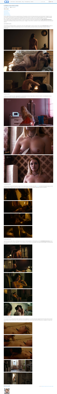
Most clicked (49, 386)
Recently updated (44, 386)
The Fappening (27, 1)
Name (52, 386)
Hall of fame (13, 1)
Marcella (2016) (6, 11)
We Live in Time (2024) (7, 15)
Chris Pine (37, 186)
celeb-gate (8, 7)
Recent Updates (18, 1)
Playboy (32, 1)
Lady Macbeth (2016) (7, 10)
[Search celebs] (45, 1)
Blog (23, 1)
